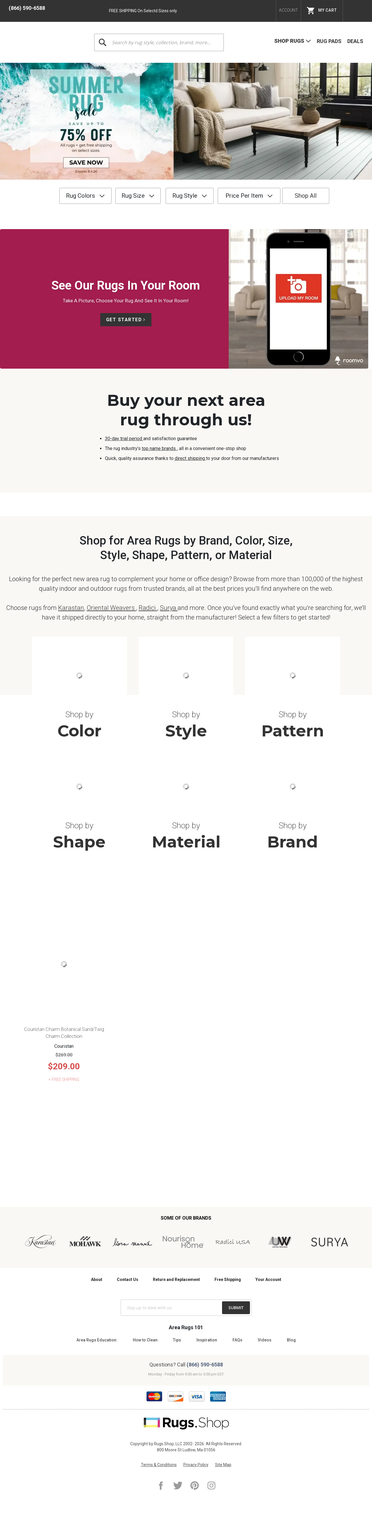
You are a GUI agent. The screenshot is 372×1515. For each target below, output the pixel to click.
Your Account (268, 1279)
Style (186, 817)
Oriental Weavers (111, 694)
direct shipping (190, 458)
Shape (79, 928)
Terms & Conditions (159, 1464)
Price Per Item (239, 195)
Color (79, 817)
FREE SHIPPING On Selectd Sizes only (143, 10)
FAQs (237, 1340)
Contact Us (127, 1279)
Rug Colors (58, 195)
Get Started (124, 319)
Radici (148, 694)
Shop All (311, 195)
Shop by (79, 801)
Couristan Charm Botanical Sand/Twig (64, 1116)
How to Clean (145, 1340)
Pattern (292, 817)
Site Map (223, 1464)
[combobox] (158, 42)
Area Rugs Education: (96, 1340)
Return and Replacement (176, 1279)
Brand (292, 928)
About (96, 1279)
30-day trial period (124, 438)
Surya (169, 694)
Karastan (71, 694)
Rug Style (173, 195)
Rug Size (116, 195)
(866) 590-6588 (27, 8)
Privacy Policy (195, 1464)
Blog (291, 1340)
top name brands (159, 448)
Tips (177, 1340)
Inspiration (206, 1340)
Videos (264, 1340)
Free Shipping (227, 1279)
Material (186, 928)
